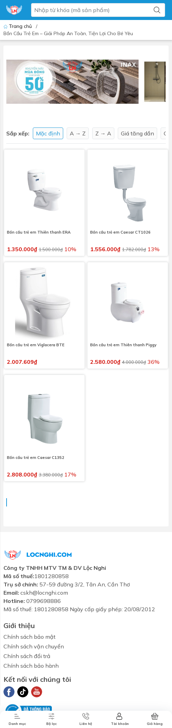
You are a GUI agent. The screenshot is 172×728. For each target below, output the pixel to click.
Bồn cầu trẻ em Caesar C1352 (35, 457)
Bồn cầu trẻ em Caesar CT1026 (120, 232)
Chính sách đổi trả (26, 656)
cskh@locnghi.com (44, 592)
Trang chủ (18, 26)
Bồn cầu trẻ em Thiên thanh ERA (38, 232)
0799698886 (43, 600)
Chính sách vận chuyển (33, 646)
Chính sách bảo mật (29, 636)
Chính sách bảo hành (31, 665)
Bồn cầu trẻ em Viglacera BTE (36, 344)
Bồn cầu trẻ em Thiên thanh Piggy (123, 344)
